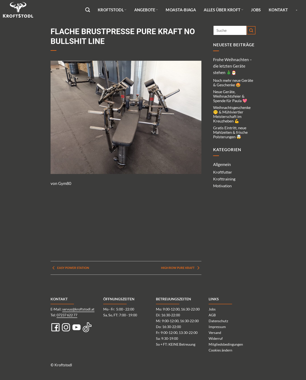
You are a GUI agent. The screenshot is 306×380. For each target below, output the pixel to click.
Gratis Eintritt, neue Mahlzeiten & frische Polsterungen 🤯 (230, 132)
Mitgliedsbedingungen (226, 344)
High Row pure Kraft (181, 267)
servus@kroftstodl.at (78, 309)
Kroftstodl (112, 9)
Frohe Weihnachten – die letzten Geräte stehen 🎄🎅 (232, 66)
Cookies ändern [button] (220, 350)
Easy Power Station (70, 267)
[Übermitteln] (251, 30)
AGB (212, 315)
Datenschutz (218, 321)
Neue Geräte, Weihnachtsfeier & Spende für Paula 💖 (230, 96)
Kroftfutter (222, 172)
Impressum (217, 327)
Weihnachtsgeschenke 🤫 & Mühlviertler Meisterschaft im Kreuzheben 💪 (232, 114)
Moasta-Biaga (181, 9)
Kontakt (278, 9)
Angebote (146, 9)
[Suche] (87, 10)
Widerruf (216, 338)
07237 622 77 (67, 315)
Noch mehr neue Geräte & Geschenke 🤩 (233, 82)
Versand (215, 332)
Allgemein (222, 164)
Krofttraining (224, 179)
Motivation (222, 185)
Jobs (256, 9)
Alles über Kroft (223, 9)
